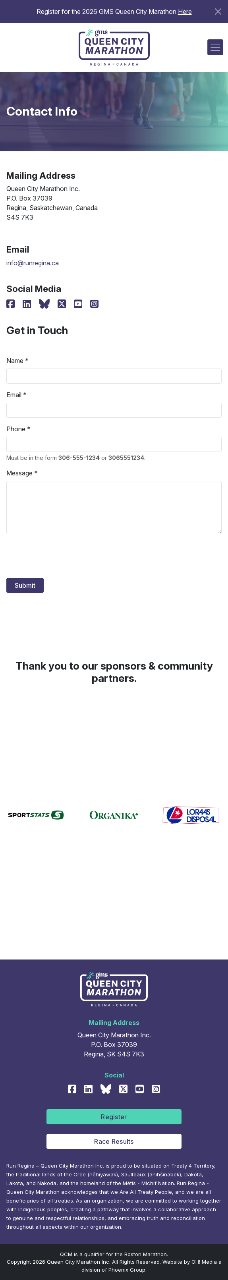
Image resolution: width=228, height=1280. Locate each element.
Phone (15, 429)
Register (114, 1117)
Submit (25, 585)
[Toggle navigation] (215, 47)
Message (19, 473)
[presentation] (66, 556)
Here (185, 11)
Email (13, 395)
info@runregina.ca (32, 263)
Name (14, 361)
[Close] (218, 11)
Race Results (113, 1141)
